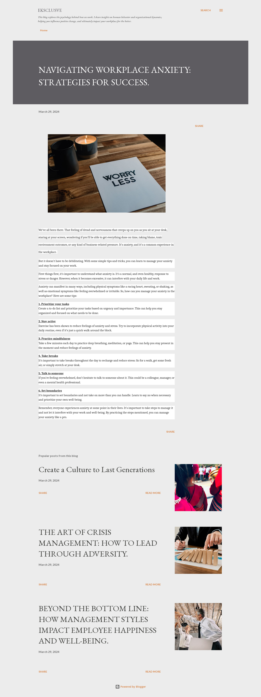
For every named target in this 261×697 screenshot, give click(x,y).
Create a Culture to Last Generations (97, 469)
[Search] (205, 10)
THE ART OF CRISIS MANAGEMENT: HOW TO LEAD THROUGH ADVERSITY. (98, 543)
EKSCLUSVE (50, 10)
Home (43, 30)
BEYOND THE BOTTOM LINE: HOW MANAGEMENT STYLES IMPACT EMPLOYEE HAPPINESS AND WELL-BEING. (98, 624)
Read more (153, 492)
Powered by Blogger (130, 686)
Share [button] (199, 125)
